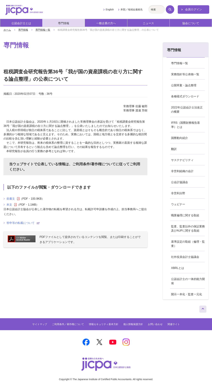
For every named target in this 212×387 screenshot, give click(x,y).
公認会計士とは (21, 23)
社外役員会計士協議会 (185, 256)
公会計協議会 (179, 182)
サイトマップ (39, 324)
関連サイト (174, 324)
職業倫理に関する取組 (185, 215)
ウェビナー (178, 204)
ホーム (7, 29)
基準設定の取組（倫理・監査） (188, 243)
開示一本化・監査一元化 (186, 294)
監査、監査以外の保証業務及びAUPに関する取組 (188, 228)
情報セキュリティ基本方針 (103, 324)
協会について (190, 23)
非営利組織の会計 (182, 171)
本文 (11, 204)
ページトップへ (202, 308)
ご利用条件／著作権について (68, 324)
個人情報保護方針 (133, 324)
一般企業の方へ (106, 23)
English (110, 9)
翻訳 (174, 149)
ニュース (148, 23)
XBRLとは (177, 267)
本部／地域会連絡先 (131, 9)
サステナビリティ (182, 160)
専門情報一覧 (42, 29)
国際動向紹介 (179, 137)
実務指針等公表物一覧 (185, 74)
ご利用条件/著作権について (94, 164)
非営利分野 (178, 193)
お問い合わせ (155, 324)
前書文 (12, 198)
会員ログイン (193, 9)
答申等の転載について (23, 222)
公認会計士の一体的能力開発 (188, 281)
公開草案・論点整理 (183, 85)
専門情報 (63, 23)
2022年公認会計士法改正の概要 (187, 109)
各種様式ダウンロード (185, 96)
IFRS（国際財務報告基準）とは (185, 124)
